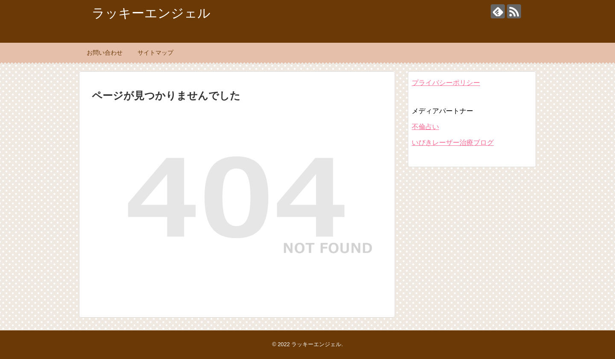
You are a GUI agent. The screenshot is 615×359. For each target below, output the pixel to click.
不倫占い (425, 126)
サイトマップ (155, 52)
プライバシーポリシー (446, 82)
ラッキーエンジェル (151, 13)
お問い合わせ (105, 52)
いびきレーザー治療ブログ (453, 142)
